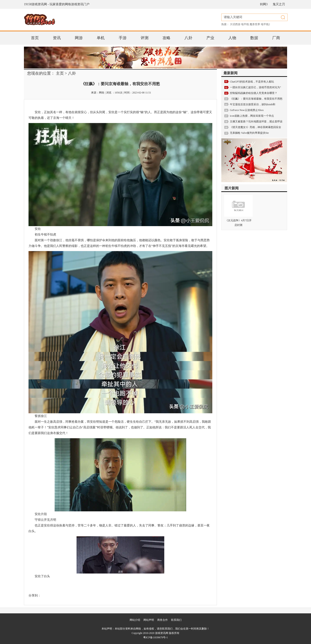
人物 (232, 38)
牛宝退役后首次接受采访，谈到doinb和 (252, 104)
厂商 (276, 38)
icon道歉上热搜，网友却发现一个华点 (252, 115)
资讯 (57, 38)
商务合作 (162, 619)
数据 (254, 38)
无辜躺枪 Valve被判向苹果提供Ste (249, 132)
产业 (210, 38)
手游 (123, 38)
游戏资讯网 (161, 633)
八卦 (188, 38)
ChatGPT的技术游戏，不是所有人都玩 (252, 81)
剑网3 (264, 4)
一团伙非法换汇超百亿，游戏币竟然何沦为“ (255, 87)
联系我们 (176, 619)
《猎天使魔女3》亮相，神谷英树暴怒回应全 (255, 127)
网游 (79, 38)
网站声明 (148, 619)
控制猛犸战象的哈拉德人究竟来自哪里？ (253, 93)
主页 (60, 73)
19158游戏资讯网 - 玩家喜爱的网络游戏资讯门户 (56, 4)
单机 (101, 38)
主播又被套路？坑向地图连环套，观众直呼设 (256, 121)
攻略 (166, 38)
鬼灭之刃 (279, 4)
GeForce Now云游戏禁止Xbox (247, 110)
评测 (144, 38)
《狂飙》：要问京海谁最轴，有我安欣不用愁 (256, 98)
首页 (35, 38)
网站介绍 (135, 619)
